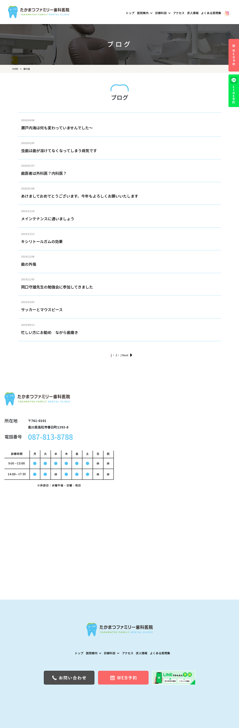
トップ (130, 13)
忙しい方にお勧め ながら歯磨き (49, 332)
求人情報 (193, 13)
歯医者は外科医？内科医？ (44, 173)
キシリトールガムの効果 (42, 241)
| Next (124, 355)
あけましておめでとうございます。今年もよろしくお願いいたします (79, 196)
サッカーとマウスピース (42, 309)
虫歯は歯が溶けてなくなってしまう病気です (59, 150)
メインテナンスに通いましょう (47, 218)
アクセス (178, 13)
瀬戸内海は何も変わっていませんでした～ (57, 127)
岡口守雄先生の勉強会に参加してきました (57, 287)
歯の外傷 (28, 264)
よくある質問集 (211, 13)
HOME (15, 68)
